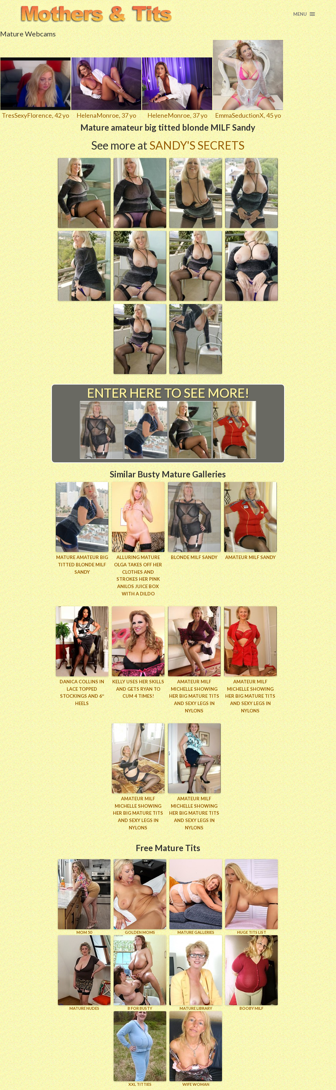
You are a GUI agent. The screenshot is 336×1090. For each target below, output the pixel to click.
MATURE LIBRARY (195, 972)
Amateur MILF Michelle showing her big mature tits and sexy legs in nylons (194, 696)
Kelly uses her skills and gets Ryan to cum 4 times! (138, 689)
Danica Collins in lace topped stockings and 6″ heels (82, 692)
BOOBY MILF (251, 972)
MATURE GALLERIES (195, 896)
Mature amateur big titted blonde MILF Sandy (82, 564)
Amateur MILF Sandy (250, 557)
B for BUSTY (140, 972)
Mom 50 (84, 896)
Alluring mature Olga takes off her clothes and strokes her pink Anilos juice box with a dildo (138, 575)
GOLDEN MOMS (140, 896)
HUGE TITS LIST (251, 896)
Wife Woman (195, 1048)
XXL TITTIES (140, 1048)
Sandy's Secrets (196, 145)
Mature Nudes (84, 972)
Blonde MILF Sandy (194, 557)
